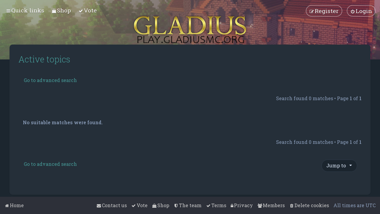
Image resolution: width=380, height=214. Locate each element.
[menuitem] (61, 10)
